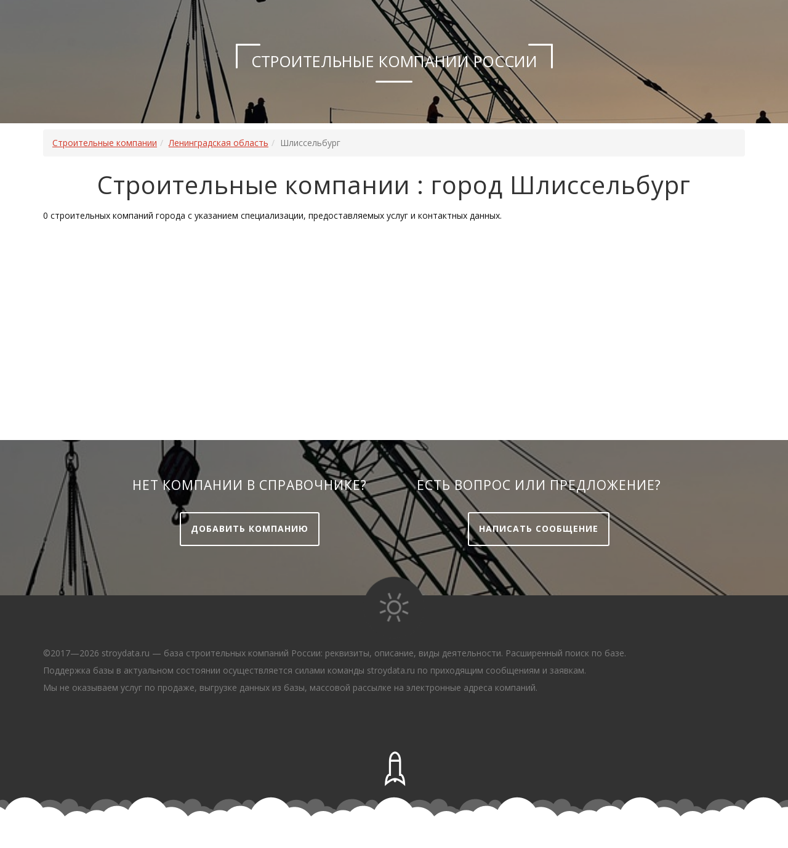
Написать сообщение (538, 528)
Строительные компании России (394, 61)
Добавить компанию (249, 528)
